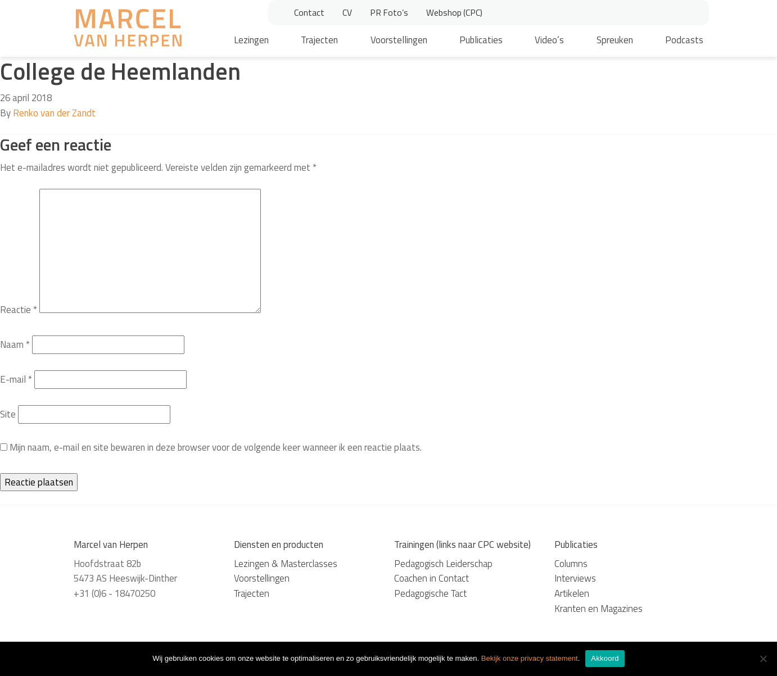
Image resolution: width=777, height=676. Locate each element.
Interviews (575, 578)
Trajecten (319, 40)
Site (8, 414)
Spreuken (615, 40)
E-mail (16, 379)
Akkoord (604, 658)
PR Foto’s (389, 12)
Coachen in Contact (431, 578)
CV (347, 12)
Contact (309, 12)
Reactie (18, 309)
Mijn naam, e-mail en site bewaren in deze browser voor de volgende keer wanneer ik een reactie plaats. (216, 447)
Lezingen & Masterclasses (285, 563)
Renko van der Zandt (54, 113)
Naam (15, 344)
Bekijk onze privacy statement (529, 658)
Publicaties (481, 40)
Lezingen (251, 40)
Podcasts (684, 40)
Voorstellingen (399, 40)
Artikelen (571, 593)
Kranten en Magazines (598, 608)
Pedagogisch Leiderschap (443, 563)
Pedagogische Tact (430, 593)
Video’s (549, 40)
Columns (571, 563)
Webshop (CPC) (454, 12)
